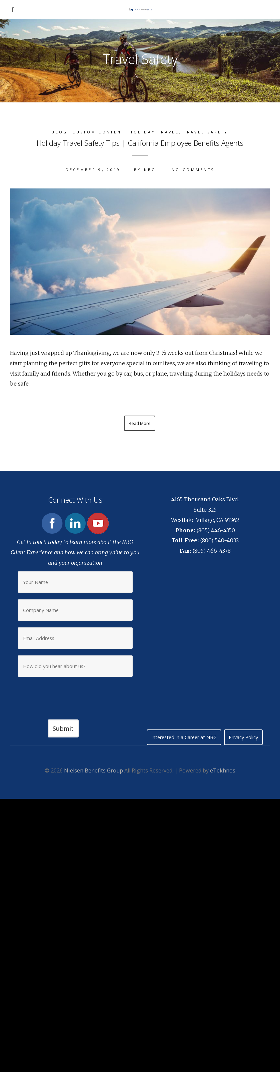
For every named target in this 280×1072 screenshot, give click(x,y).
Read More (140, 423)
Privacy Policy (243, 737)
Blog (59, 131)
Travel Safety (206, 131)
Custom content (98, 131)
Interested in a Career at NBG (184, 737)
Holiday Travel (154, 131)
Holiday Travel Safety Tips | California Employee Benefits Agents (140, 143)
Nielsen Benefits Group (93, 770)
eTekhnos (222, 770)
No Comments (193, 169)
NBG (150, 169)
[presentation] (75, 693)
